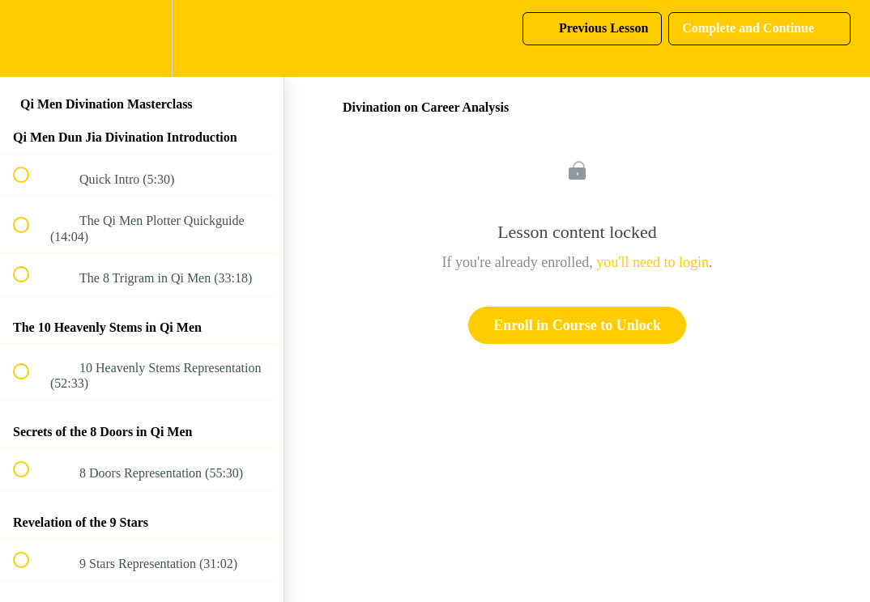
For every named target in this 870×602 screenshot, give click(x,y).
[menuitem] (142, 38)
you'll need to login (652, 262)
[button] (30, 38)
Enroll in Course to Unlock (577, 325)
